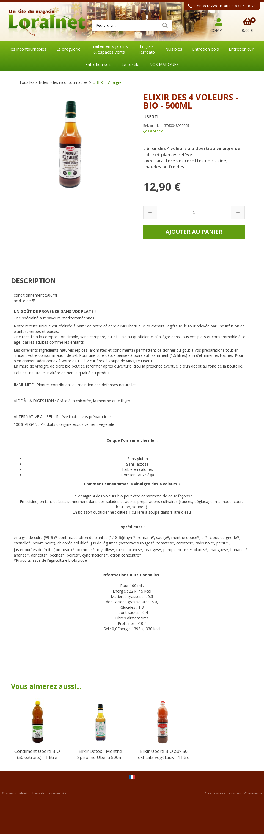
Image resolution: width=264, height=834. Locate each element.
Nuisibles (173, 49)
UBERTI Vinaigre (107, 82)
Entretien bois (205, 49)
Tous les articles (33, 82)
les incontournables (28, 49)
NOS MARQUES (164, 64)
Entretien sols (98, 64)
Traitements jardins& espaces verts (109, 49)
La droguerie (68, 49)
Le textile (130, 64)
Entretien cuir (241, 49)
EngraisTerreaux (146, 49)
